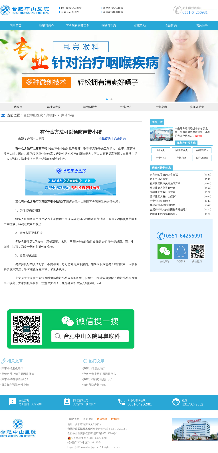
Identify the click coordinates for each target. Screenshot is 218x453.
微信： (192, 402)
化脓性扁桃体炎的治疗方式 (165, 183)
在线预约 (105, 138)
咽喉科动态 (109, 25)
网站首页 (15, 25)
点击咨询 (120, 138)
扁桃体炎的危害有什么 (162, 187)
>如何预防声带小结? (94, 384)
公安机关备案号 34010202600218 (87, 438)
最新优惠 (88, 419)
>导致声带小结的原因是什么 (17, 373)
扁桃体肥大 (89, 106)
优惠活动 (140, 25)
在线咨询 (171, 25)
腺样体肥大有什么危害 (162, 192)
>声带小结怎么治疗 (11, 368)
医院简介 (102, 419)
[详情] (198, 135)
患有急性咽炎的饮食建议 (164, 174)
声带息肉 (161, 106)
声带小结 (125, 106)
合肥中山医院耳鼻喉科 (39, 115)
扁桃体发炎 (54, 106)
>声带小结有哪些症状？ (14, 379)
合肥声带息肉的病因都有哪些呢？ (169, 209)
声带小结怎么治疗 (160, 200)
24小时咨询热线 (140, 402)
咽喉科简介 (46, 25)
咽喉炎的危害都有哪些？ (164, 214)
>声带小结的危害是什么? (97, 379)
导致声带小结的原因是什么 (165, 205)
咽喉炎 (18, 106)
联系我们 (116, 419)
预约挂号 (202, 25)
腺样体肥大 (197, 106)
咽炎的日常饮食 (159, 179)
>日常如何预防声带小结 (14, 384)
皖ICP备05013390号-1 (105, 433)
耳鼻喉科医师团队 (77, 25)
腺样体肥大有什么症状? (163, 196)
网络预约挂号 (84, 402)
